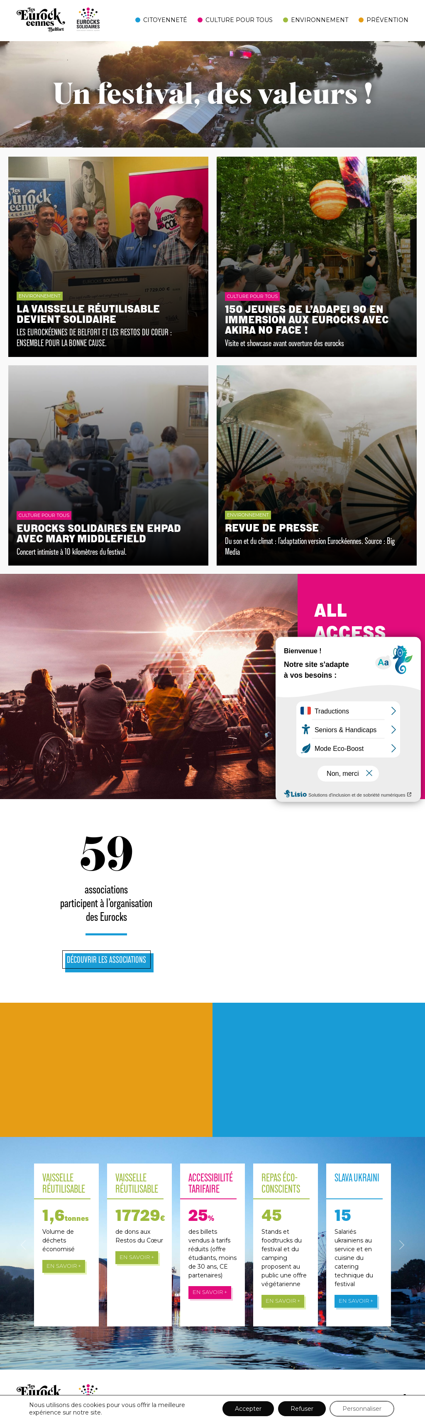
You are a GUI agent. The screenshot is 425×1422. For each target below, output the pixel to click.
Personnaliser (361, 1408)
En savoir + (63, 1266)
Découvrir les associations (106, 959)
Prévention (387, 20)
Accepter (248, 1408)
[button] (23, 1245)
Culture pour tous (239, 20)
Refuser (302, 1408)
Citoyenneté (165, 20)
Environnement (319, 20)
